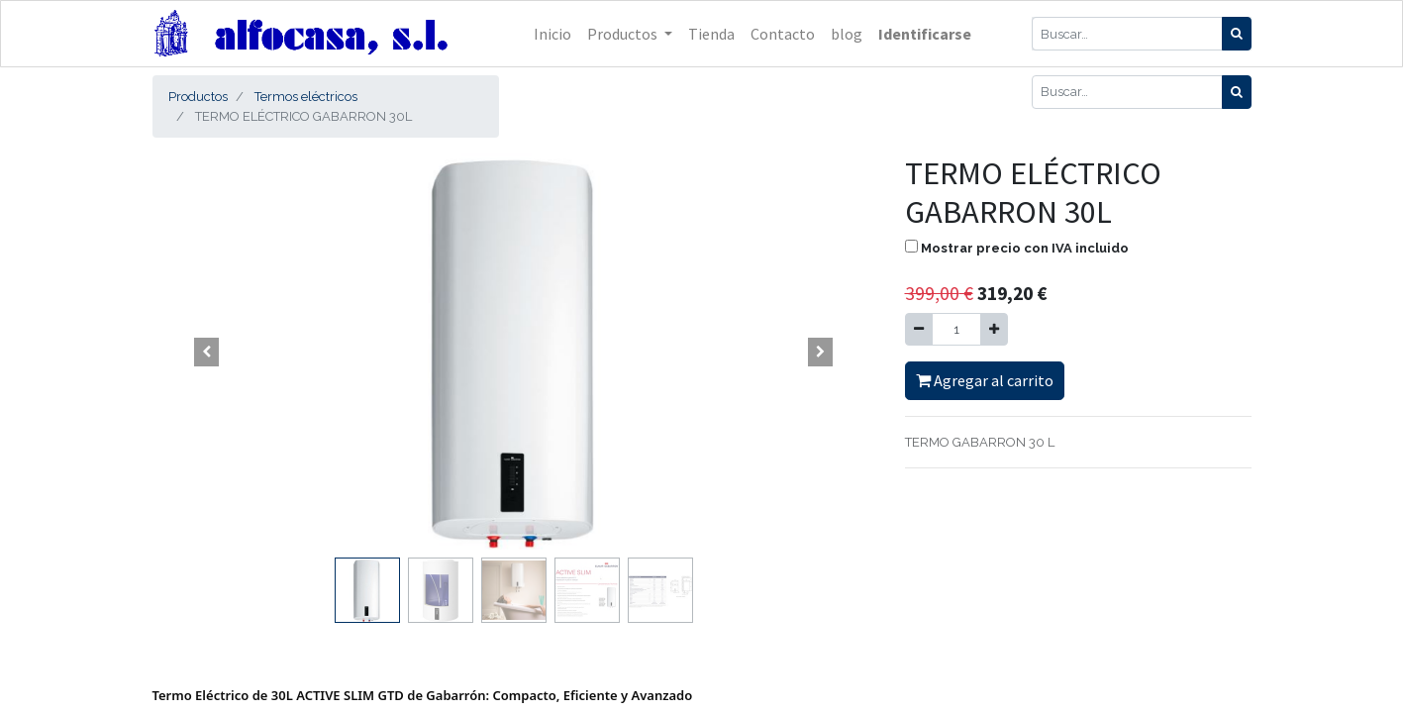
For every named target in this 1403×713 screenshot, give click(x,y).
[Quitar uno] (919, 330)
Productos (198, 96)
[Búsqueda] (1237, 34)
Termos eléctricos (305, 96)
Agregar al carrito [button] (984, 380)
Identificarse (924, 34)
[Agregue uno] (994, 330)
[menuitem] (552, 33)
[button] (206, 351)
